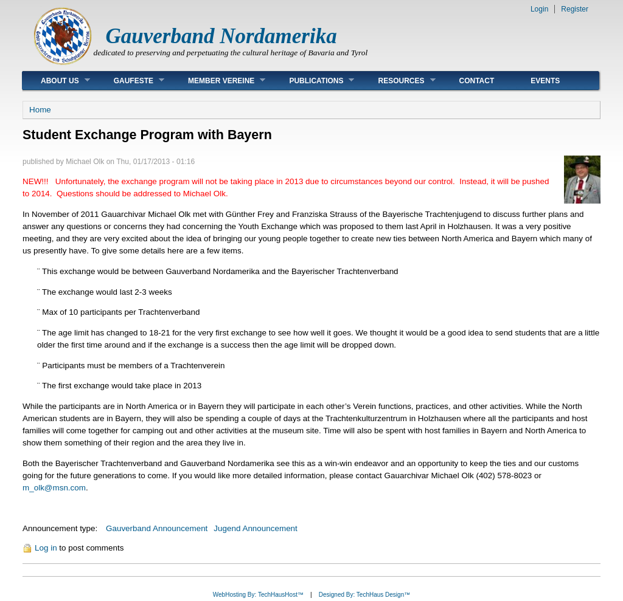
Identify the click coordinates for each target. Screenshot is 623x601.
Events (545, 81)
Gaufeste (130, 80)
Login (539, 9)
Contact (477, 81)
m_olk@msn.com (54, 487)
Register (574, 9)
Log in (46, 547)
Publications (312, 80)
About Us (56, 80)
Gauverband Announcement (156, 528)
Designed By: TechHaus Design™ (364, 594)
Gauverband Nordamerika (221, 36)
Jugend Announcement (255, 528)
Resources (397, 80)
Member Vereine (217, 80)
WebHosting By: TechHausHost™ (258, 594)
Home (40, 109)
